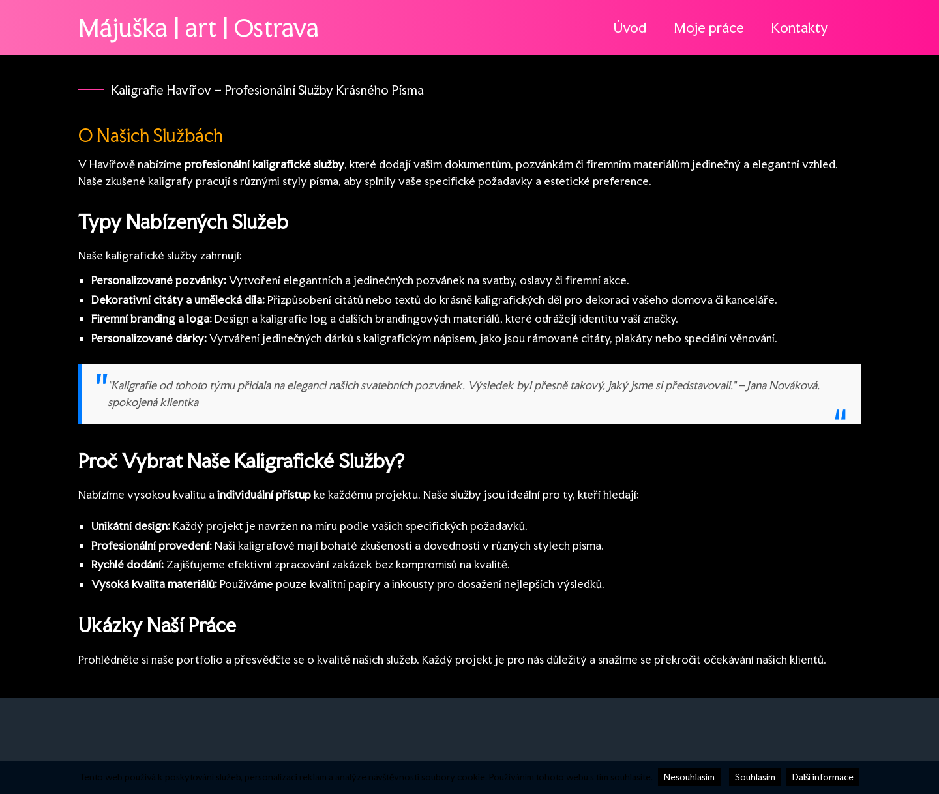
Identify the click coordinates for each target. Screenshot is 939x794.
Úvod (630, 27)
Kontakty (799, 27)
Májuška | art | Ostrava (198, 27)
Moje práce (709, 27)
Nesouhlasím (689, 777)
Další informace (823, 777)
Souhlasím (755, 777)
